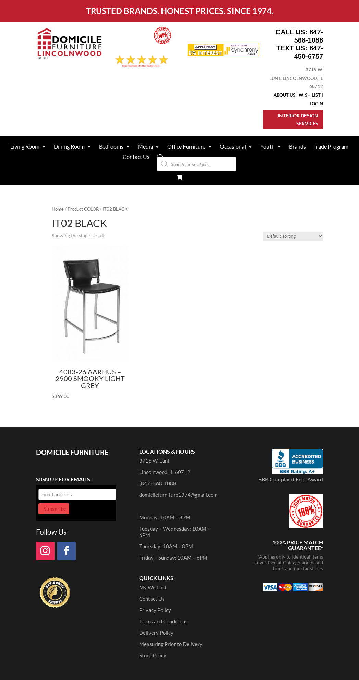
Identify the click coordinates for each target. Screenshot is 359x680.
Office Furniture (186, 147)
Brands (297, 147)
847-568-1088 (308, 36)
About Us (284, 95)
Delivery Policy (156, 633)
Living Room (24, 147)
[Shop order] (293, 236)
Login (316, 103)
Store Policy (152, 655)
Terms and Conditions (163, 621)
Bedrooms (111, 147)
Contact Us (136, 157)
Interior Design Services (298, 120)
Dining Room (69, 147)
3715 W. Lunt (154, 461)
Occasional (233, 147)
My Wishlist (153, 587)
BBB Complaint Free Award (290, 479)
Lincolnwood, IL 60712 (164, 472)
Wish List (310, 95)
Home (58, 209)
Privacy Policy (155, 610)
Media (145, 147)
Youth (267, 147)
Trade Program (330, 147)
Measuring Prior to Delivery (170, 644)
